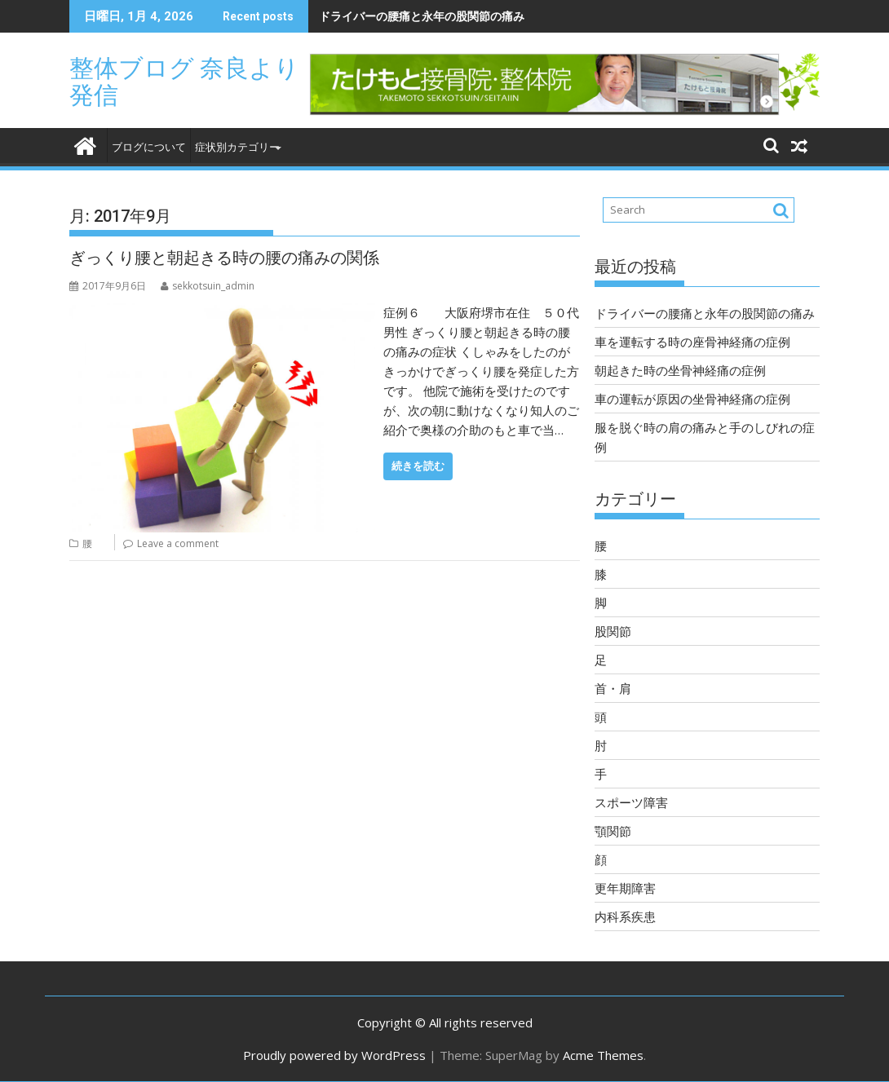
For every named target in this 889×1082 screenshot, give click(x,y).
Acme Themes (603, 1055)
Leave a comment (178, 543)
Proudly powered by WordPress (334, 1055)
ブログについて (149, 147)
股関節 (613, 631)
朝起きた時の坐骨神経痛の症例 (680, 370)
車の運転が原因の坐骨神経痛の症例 (692, 399)
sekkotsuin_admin (207, 286)
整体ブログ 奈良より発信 (184, 81)
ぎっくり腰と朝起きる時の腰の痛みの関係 (224, 257)
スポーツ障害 (631, 802)
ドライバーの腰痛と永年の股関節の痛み (421, 16)
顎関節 (613, 831)
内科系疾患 (625, 916)
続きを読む (417, 466)
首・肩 (613, 688)
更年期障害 (625, 888)
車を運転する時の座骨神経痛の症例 (692, 341)
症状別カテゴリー (237, 147)
